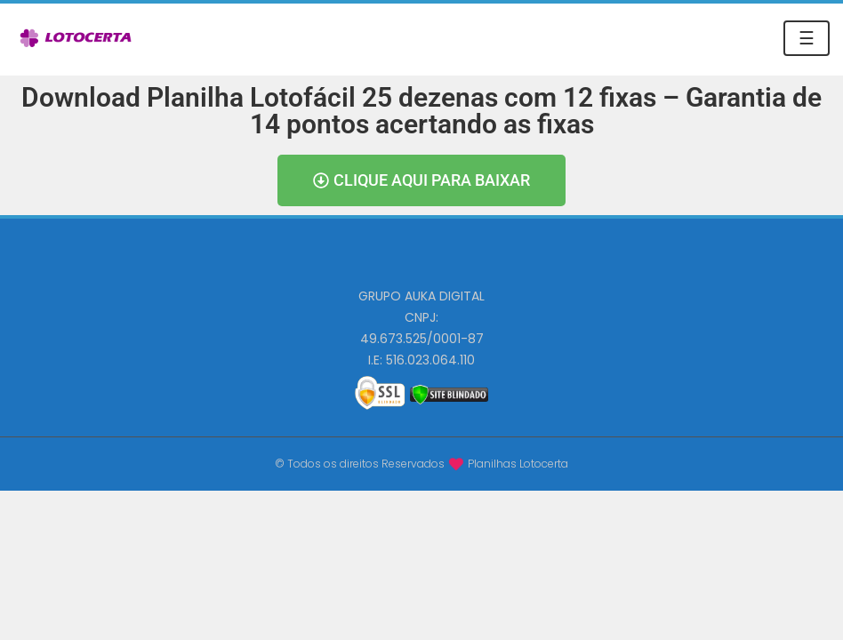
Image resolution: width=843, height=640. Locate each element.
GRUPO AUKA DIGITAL (421, 296)
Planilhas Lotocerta (518, 463)
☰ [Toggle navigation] (807, 38)
